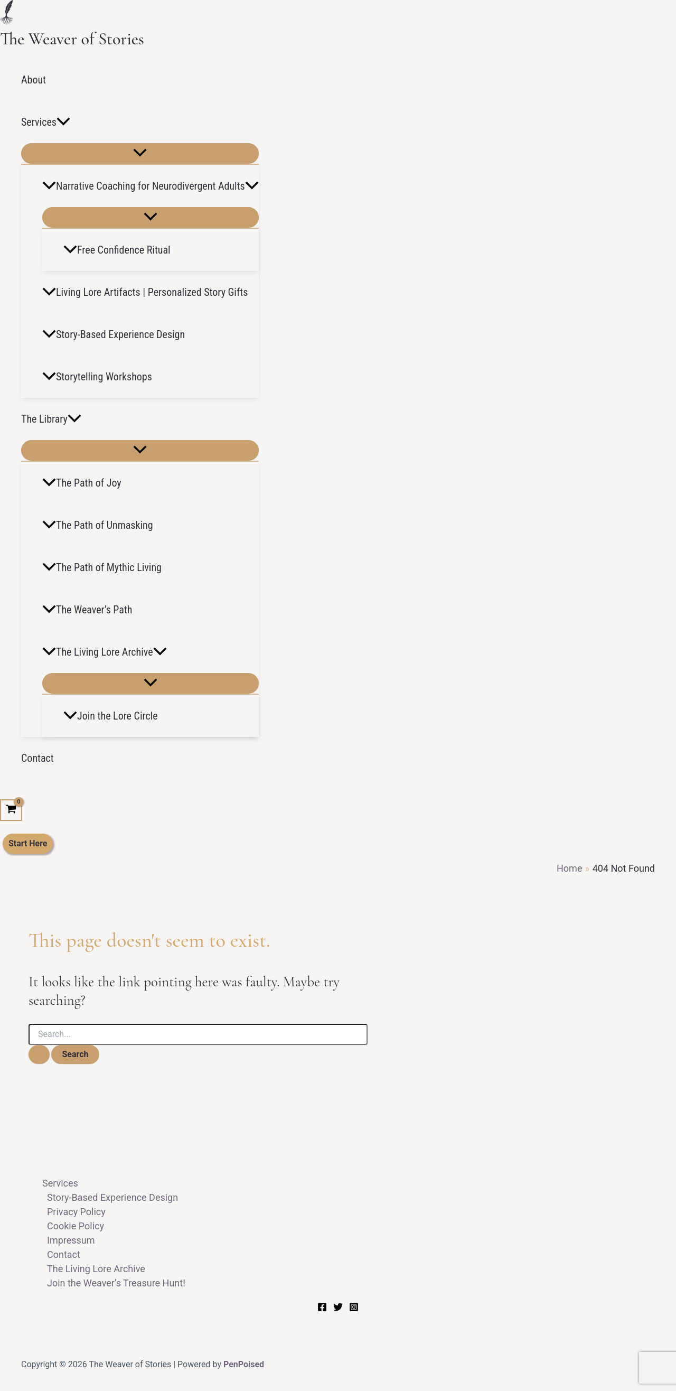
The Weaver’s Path (87, 609)
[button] (63, 122)
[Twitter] (338, 1308)
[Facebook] (322, 1308)
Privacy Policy (76, 1211)
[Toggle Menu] (140, 153)
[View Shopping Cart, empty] (11, 810)
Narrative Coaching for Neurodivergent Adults (150, 186)
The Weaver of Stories (72, 39)
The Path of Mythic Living (102, 567)
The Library (51, 419)
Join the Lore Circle (110, 715)
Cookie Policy (75, 1225)
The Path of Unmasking (97, 525)
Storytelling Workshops (97, 376)
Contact (37, 758)
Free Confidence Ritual (117, 250)
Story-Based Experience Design (113, 334)
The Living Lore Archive (104, 652)
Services (45, 122)
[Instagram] (354, 1308)
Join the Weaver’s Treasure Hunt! (116, 1283)
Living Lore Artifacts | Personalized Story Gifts (145, 292)
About (33, 79)
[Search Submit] (39, 1054)
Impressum (71, 1240)
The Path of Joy (81, 483)
